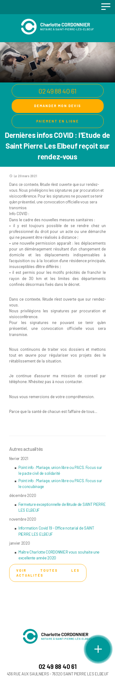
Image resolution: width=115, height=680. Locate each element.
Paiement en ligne (57, 121)
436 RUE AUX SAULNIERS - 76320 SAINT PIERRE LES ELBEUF (58, 673)
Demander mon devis (57, 106)
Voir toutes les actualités (47, 572)
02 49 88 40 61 (57, 91)
